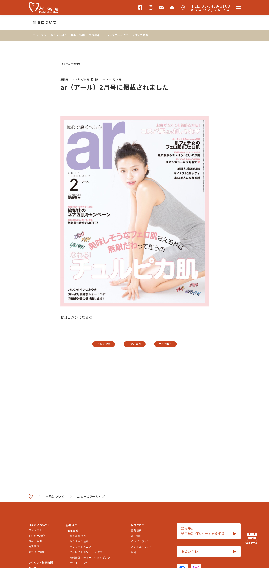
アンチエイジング (141, 546)
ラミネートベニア (80, 546)
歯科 (133, 552)
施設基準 (94, 35)
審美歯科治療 (78, 535)
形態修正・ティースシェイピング (90, 557)
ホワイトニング (79, 562)
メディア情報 (140, 35)
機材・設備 (78, 35)
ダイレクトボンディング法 (86, 552)
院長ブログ (137, 525)
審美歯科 (136, 530)
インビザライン (140, 541)
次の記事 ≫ (165, 344)
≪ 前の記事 (103, 344)
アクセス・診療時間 (41, 562)
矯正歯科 (136, 536)
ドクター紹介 (59, 35)
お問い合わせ (208, 551)
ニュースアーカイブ (116, 35)
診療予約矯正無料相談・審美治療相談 (208, 531)
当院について (45, 22)
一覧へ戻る (134, 344)
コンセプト (39, 35)
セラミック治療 (79, 541)
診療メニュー (74, 525)
